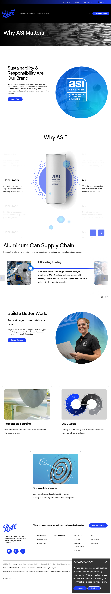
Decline (94, 588)
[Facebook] (22, 551)
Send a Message (17, 340)
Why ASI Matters (42, 543)
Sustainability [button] (60, 535)
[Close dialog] (106, 562)
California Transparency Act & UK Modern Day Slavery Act (38, 568)
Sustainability (31, 13)
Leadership (77, 543)
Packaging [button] (41, 535)
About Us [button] (78, 535)
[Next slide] (101, 233)
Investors (66, 2)
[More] (27, 415)
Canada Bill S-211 (46, 564)
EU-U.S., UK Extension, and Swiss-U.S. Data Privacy (69, 564)
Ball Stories (77, 540)
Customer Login (101, 13)
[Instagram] (9, 551)
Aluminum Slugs (42, 540)
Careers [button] (95, 535)
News (77, 2)
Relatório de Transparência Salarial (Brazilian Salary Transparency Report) (26, 571)
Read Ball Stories (98, 525)
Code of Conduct (79, 546)
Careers (46, 13)
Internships (94, 543)
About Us (40, 13)
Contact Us (88, 2)
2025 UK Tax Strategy (10, 564)
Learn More (15, 99)
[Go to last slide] (93, 233)
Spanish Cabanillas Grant (11, 568)
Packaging (22, 13)
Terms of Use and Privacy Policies (29, 564)
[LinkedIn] (16, 551)
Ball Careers (95, 540)
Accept (80, 588)
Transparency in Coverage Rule (60, 571)
